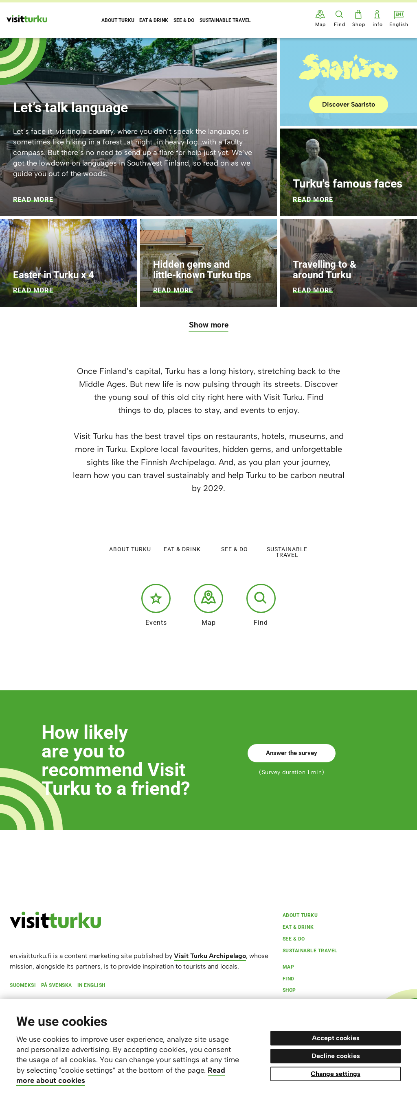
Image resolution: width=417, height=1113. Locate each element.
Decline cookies (336, 1056)
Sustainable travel (287, 534)
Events (156, 605)
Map (208, 605)
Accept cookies (336, 1038)
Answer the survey (291, 753)
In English (91, 985)
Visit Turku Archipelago (210, 956)
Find (261, 605)
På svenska (56, 985)
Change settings (335, 1074)
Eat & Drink (182, 531)
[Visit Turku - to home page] (27, 18)
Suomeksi (23, 985)
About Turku (130, 531)
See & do (234, 531)
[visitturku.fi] (55, 926)
